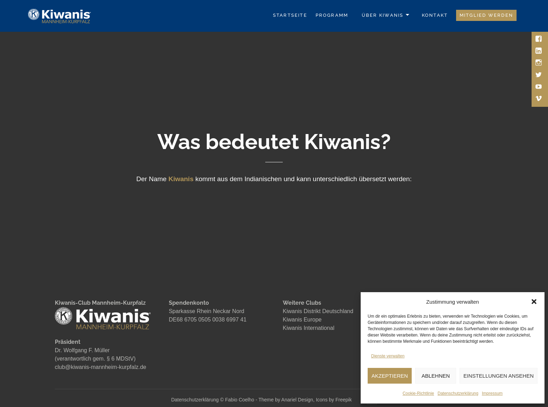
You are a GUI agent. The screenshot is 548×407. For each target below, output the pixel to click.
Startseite (290, 15)
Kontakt (435, 15)
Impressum (492, 393)
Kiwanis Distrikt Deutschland (318, 311)
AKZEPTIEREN (390, 376)
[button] (534, 301)
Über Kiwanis (383, 15)
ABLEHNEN (435, 376)
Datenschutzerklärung (458, 393)
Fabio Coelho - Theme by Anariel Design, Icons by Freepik (289, 399)
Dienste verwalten (387, 356)
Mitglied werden (486, 15)
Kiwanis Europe (302, 320)
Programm (332, 15)
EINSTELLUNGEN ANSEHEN (498, 376)
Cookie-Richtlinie (418, 393)
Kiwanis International (308, 328)
